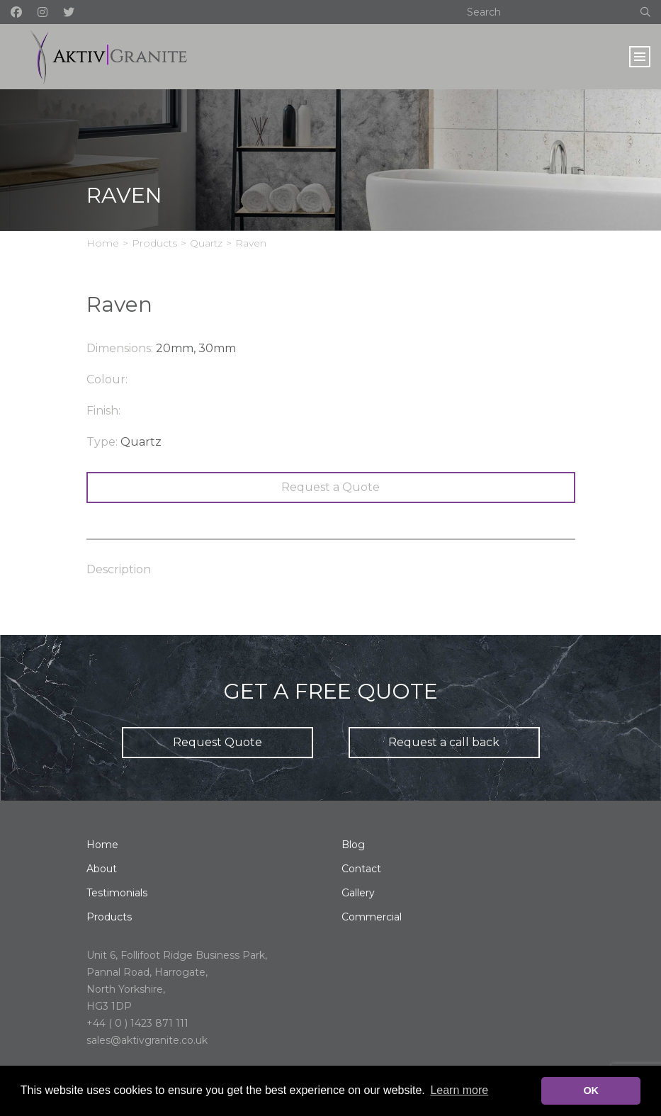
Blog (353, 844)
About (101, 868)
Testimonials (116, 892)
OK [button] (591, 1090)
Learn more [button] (459, 1090)
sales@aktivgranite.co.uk (147, 1040)
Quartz (206, 243)
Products (154, 243)
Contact (361, 868)
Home (102, 243)
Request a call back (443, 742)
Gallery (358, 892)
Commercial (371, 917)
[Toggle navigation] (639, 56)
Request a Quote (330, 487)
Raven (250, 243)
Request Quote (217, 742)
